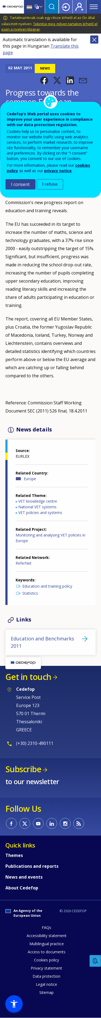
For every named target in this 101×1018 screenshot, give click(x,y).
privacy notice (58, 170)
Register (79, 7)
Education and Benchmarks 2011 (42, 642)
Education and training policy (47, 586)
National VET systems (37, 506)
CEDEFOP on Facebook (11, 823)
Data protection (46, 976)
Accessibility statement (47, 935)
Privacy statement (46, 968)
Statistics (30, 593)
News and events (24, 877)
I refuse (50, 184)
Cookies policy (46, 960)
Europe (30, 478)
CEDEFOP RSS (78, 823)
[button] (44, 80)
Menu (94, 7)
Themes (14, 855)
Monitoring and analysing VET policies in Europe (50, 537)
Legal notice (46, 984)
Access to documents (46, 951)
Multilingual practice (46, 943)
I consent (20, 184)
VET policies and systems (40, 512)
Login (65, 7)
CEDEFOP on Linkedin (51, 823)
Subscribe (23, 769)
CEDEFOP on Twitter (24, 823)
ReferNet (24, 563)
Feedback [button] (95, 961)
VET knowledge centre (37, 501)
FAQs (46, 927)
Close (94, 39)
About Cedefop (21, 888)
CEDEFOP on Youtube (38, 823)
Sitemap (46, 992)
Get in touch (28, 676)
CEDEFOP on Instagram (65, 823)
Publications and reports (31, 866)
